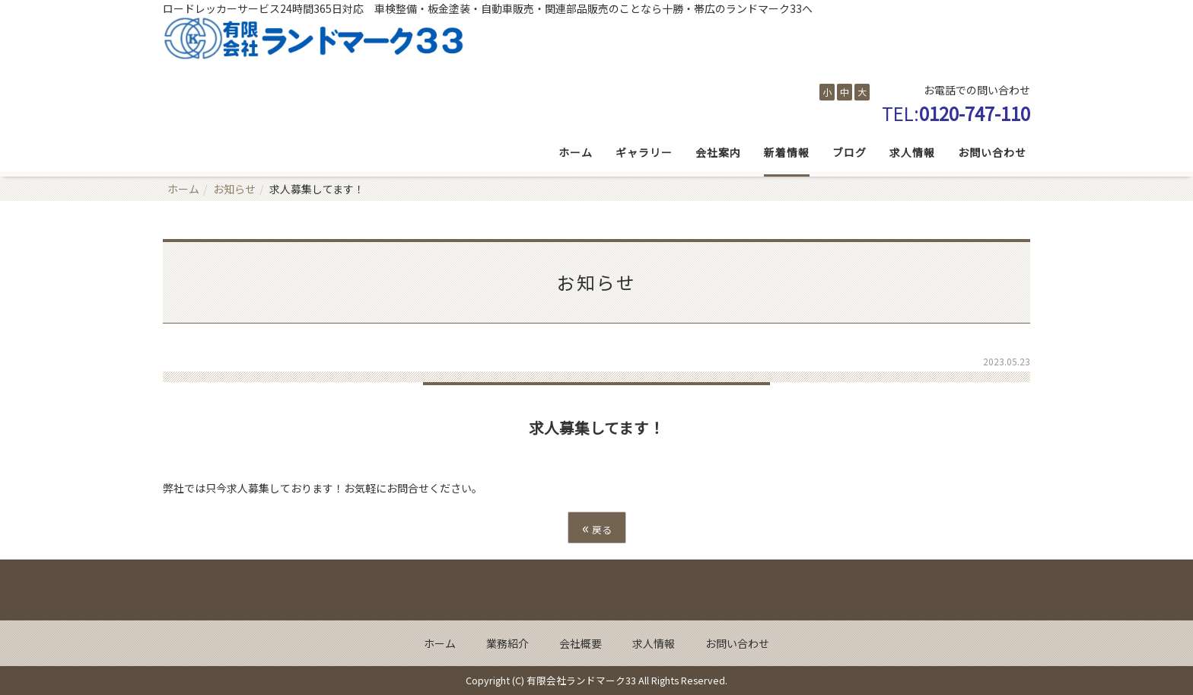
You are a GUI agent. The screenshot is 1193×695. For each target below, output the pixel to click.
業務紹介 (507, 643)
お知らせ (234, 188)
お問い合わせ (992, 152)
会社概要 (580, 643)
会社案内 (718, 152)
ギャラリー (644, 152)
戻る (597, 527)
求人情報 (912, 152)
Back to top (596, 590)
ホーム (575, 152)
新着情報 (787, 152)
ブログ (849, 152)
